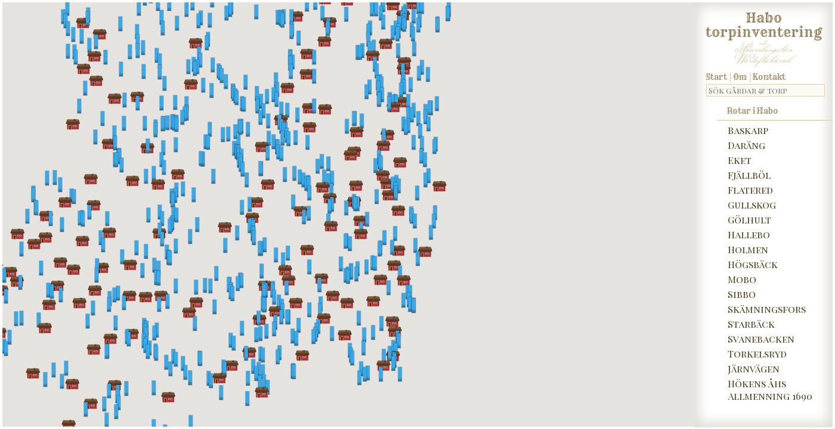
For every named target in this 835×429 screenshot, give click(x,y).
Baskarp (748, 130)
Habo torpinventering (764, 23)
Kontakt (769, 77)
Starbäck (751, 324)
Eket (740, 160)
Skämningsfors (767, 309)
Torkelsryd (757, 353)
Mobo (742, 279)
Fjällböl (749, 175)
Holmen (748, 249)
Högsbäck (753, 264)
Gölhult (749, 219)
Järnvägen (754, 368)
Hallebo (749, 234)
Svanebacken (761, 338)
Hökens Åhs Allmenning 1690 (770, 389)
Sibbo (742, 294)
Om (740, 77)
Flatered (750, 190)
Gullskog (752, 204)
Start (716, 77)
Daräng (746, 145)
